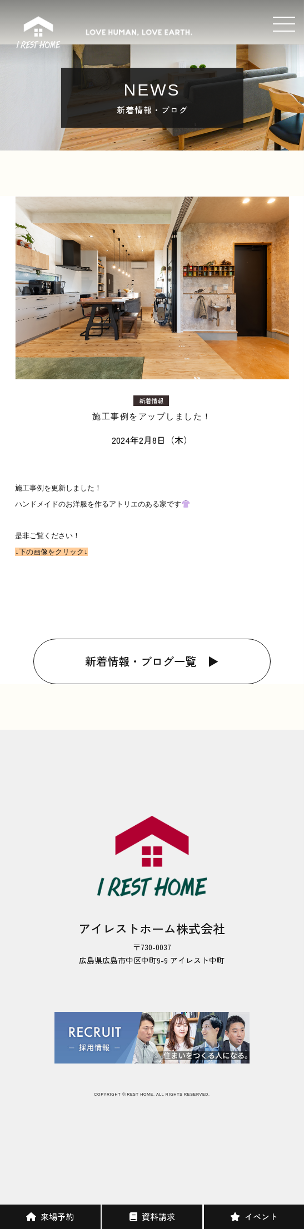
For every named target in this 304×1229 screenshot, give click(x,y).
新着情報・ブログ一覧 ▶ (151, 661)
